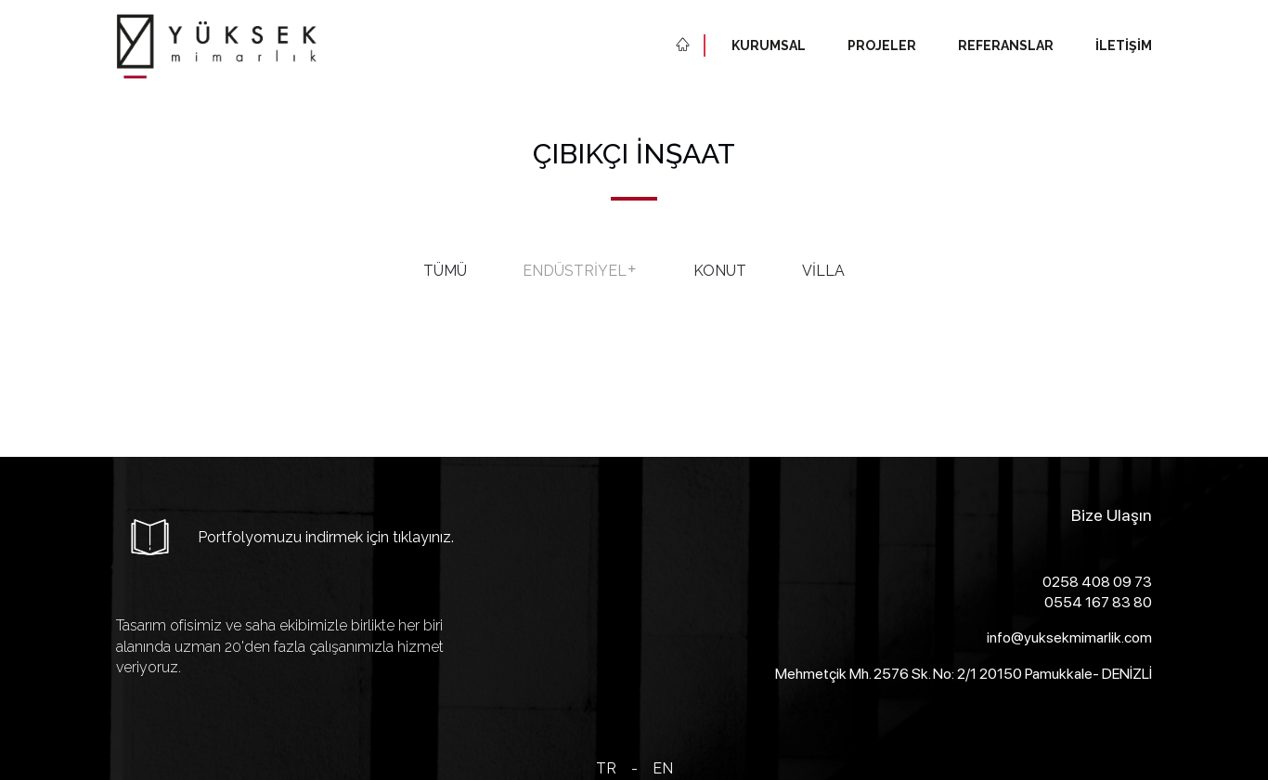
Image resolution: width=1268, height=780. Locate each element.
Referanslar (1006, 45)
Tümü (445, 271)
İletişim (1123, 45)
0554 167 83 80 (1098, 602)
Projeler (881, 45)
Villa (823, 271)
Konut (719, 271)
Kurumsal (768, 45)
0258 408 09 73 (1097, 582)
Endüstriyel (581, 271)
